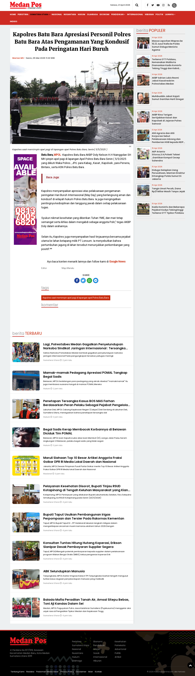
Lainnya (169, 14)
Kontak (98, 671)
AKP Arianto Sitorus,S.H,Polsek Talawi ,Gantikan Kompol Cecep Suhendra (166, 156)
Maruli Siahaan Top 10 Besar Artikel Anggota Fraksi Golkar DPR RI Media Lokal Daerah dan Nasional (82, 460)
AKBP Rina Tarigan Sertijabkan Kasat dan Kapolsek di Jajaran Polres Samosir (166, 119)
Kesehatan (120, 641)
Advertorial (120, 649)
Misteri (96, 649)
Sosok (96, 653)
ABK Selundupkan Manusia (64, 571)
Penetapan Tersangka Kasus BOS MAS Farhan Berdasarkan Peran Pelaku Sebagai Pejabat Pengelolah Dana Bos (86, 405)
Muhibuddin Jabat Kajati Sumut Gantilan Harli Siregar (168, 98)
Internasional (135, 14)
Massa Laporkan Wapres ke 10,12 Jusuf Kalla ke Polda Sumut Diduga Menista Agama (167, 45)
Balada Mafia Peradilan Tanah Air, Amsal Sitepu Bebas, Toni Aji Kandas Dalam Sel (86, 601)
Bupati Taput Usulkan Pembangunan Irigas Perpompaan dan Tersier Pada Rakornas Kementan (83, 516)
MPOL (57, 154)
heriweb (181, 671)
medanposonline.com (164, 671)
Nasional (57, 14)
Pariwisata (120, 645)
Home (13, 14)
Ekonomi (104, 14)
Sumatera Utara (39, 14)
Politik (159, 14)
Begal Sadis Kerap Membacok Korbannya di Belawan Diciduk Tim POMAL (84, 431)
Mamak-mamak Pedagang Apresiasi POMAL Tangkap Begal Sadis (85, 374)
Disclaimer (81, 671)
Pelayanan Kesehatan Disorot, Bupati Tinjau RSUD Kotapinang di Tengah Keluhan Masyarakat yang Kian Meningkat (85, 490)
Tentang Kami (17, 671)
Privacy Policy (67, 671)
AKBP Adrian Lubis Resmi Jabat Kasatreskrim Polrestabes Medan (165, 80)
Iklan (90, 671)
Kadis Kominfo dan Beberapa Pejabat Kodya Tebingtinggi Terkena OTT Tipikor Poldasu (168, 209)
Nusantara (70, 14)
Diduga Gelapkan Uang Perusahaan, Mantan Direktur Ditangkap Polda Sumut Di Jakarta (168, 175)
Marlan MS (18, 58)
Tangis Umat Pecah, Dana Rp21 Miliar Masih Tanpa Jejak (168, 190)
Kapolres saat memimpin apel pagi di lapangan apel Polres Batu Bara (76, 298)
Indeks (13, 21)
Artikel (118, 656)
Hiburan (149, 14)
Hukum (81, 14)
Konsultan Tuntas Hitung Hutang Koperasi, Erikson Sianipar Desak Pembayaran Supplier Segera (82, 545)
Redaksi (30, 671)
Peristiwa (23, 14)
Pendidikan (117, 14)
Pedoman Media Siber (47, 671)
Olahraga (92, 14)
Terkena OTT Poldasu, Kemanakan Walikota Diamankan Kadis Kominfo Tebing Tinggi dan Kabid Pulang (166, 65)
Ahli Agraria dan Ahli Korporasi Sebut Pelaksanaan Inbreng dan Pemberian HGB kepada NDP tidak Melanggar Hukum (167, 139)
